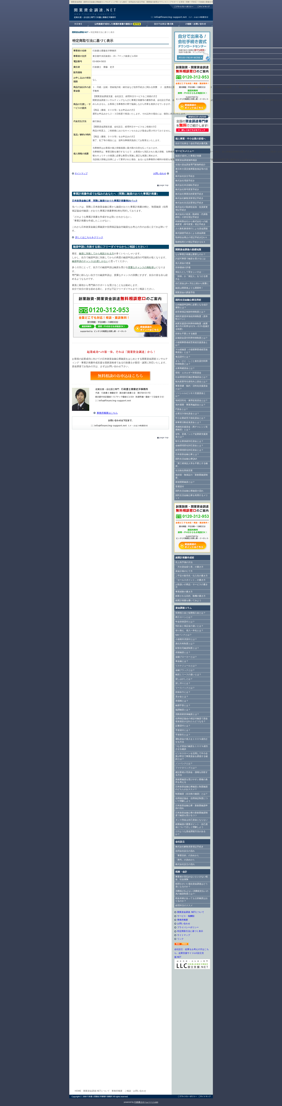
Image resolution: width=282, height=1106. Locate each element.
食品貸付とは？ (182, 356)
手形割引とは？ (182, 734)
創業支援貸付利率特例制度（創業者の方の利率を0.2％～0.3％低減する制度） (192, 326)
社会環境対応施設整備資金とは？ (191, 377)
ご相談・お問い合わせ (135, 1091)
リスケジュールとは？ (186, 665)
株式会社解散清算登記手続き (189, 198)
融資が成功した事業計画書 (118, 24)
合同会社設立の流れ (185, 851)
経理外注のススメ (184, 905)
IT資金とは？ (181, 409)
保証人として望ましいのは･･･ (189, 272)
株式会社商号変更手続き (187, 189)
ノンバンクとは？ (184, 763)
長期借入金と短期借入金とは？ (190, 613)
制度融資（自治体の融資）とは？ (191, 794)
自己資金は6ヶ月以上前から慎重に (192, 283)
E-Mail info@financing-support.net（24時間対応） (120, 422)
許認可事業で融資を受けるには (190, 258)
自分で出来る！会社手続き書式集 (191, 143)
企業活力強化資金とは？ (187, 413)
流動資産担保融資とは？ (187, 714)
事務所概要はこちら (107, 413)
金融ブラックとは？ (185, 670)
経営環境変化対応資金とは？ (189, 450)
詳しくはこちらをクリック (89, 237)
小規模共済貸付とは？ (186, 639)
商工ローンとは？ (184, 617)
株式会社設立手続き (185, 176)
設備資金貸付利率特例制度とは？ (191, 338)
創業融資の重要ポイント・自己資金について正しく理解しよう (191, 825)
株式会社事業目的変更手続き (189, 194)
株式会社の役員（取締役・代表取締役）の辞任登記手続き (191, 215)
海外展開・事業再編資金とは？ (190, 404)
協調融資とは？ (182, 709)
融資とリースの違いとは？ (188, 674)
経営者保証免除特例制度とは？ (190, 312)
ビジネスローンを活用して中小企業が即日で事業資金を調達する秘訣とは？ (191, 756)
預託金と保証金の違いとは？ (189, 626)
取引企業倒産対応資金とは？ (189, 441)
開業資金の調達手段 (185, 292)
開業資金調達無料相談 (186, 160)
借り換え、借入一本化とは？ (189, 630)
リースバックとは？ (185, 688)
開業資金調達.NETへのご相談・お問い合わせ (196, 24)
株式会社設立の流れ (185, 864)
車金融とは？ (181, 661)
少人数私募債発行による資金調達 (191, 228)
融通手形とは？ (182, 705)
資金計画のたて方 (184, 571)
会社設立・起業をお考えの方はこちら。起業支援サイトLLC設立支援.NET (191, 953)
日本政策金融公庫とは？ (187, 454)
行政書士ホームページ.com (146, 1102)
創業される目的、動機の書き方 (190, 596)
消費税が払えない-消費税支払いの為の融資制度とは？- (191, 892)
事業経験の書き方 (184, 591)
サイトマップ (204, 6)
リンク (180, 939)
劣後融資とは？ (182, 652)
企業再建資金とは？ (185, 368)
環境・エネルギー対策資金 (188, 372)
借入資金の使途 (182, 263)
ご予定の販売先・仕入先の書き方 (191, 575)
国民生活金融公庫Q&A (186, 459)
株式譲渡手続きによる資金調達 (190, 233)
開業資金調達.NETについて (96, 1091)
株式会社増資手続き (185, 180)
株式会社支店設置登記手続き (189, 202)
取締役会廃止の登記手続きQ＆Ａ (191, 237)
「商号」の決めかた (185, 860)
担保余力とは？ (182, 692)
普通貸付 (179, 486)
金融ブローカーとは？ (186, 657)
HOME (78, 1091)
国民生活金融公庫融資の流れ (189, 491)
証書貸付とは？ (182, 725)
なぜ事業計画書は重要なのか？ (190, 254)
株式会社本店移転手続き (187, 185)
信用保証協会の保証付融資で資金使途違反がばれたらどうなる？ (191, 720)
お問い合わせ (159, 173)
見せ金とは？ (181, 696)
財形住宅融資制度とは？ (187, 648)
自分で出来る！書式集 (164, 24)
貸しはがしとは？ (184, 679)
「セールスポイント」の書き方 (190, 580)
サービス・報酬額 (185, 916)
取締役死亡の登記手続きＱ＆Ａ (190, 242)
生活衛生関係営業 (184, 470)
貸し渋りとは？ (182, 683)
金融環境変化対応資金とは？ (189, 445)
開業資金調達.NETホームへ (79, 24)
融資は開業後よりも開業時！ (189, 288)
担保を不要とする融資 (186, 333)
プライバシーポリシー (182, 6)
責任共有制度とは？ (185, 643)
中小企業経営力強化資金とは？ (190, 418)
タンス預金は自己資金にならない (191, 820)
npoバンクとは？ (183, 635)
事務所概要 (182, 920)
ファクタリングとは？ (186, 768)
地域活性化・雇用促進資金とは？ (191, 400)
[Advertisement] (192, 1031)
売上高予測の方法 (184, 562)
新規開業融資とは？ (185, 482)
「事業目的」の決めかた (187, 855)
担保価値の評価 (182, 267)
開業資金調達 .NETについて (190, 912)
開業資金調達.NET (94, 10)
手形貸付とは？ (182, 730)
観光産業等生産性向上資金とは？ (191, 381)
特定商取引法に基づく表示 (190, 931)
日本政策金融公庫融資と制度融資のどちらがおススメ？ (191, 788)
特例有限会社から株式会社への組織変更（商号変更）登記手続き (191, 223)
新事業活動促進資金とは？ (188, 422)
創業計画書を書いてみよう (188, 600)
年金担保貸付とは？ (185, 621)
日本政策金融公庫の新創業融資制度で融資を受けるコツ (191, 814)
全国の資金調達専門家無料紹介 (190, 164)
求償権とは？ (181, 701)
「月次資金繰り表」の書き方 (189, 567)
